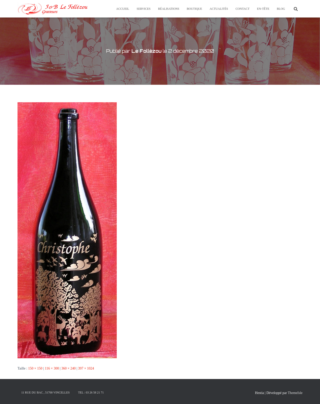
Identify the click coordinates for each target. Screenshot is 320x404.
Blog (281, 8)
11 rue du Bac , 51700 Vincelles (45, 392)
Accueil (122, 8)
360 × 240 (68, 368)
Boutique (194, 8)
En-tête (263, 8)
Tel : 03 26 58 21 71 (91, 392)
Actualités (219, 8)
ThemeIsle (295, 393)
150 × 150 (35, 368)
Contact (243, 8)
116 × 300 (52, 368)
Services (144, 8)
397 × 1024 (86, 368)
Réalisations (168, 8)
